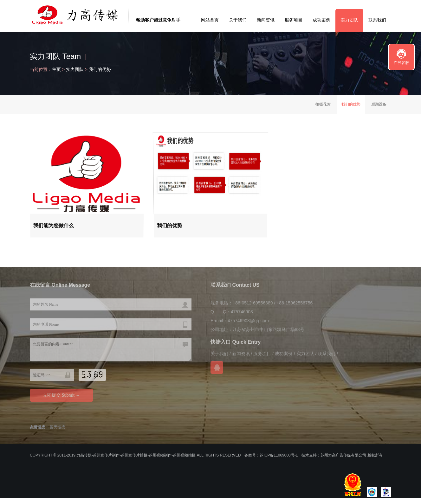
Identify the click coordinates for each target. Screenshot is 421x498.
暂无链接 (57, 427)
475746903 (242, 311)
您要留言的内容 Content (110, 349)
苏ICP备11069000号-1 (279, 455)
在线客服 (401, 63)
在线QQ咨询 (216, 367)
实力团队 (349, 19)
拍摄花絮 (323, 104)
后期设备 (378, 104)
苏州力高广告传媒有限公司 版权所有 (351, 455)
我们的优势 (100, 69)
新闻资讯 (266, 19)
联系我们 (377, 19)
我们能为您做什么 (54, 224)
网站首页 (210, 19)
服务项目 (293, 19)
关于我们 (238, 19)
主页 (56, 69)
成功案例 (321, 19)
